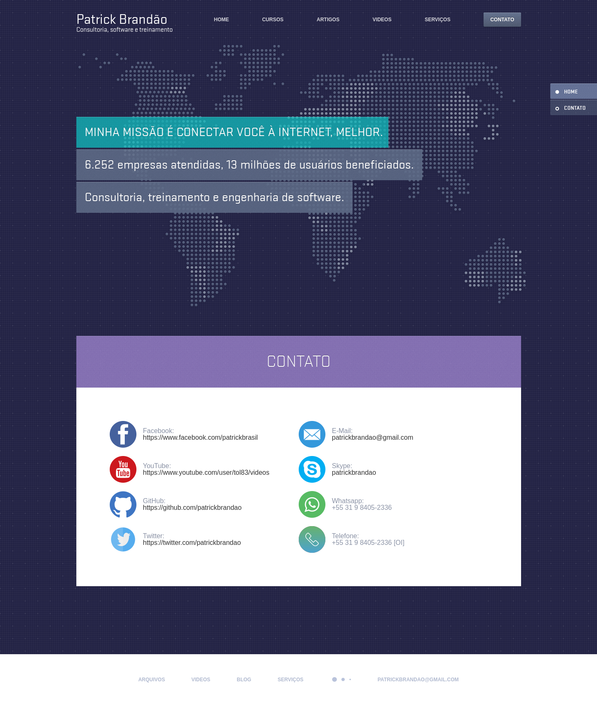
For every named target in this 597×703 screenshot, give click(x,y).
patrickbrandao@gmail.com (372, 437)
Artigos (328, 19)
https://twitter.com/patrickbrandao (192, 542)
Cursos (272, 19)
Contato (502, 20)
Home (221, 19)
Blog (244, 679)
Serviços (438, 19)
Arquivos (151, 679)
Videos (382, 19)
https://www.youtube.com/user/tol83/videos (206, 472)
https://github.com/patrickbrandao (192, 507)
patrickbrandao (354, 472)
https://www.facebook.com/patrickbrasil (200, 437)
